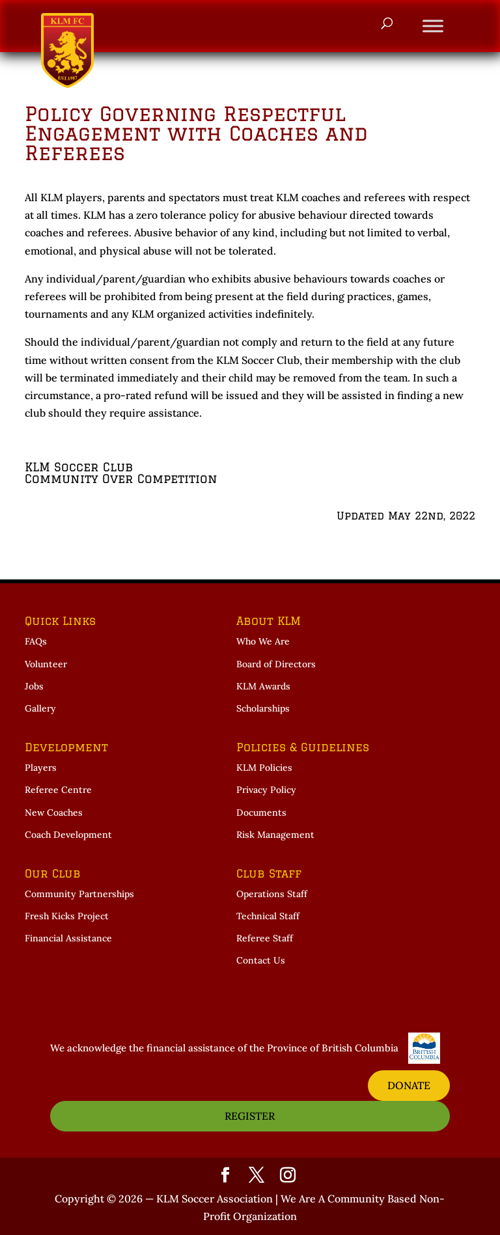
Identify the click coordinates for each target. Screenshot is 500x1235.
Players (41, 767)
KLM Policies (264, 767)
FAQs (36, 641)
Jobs (34, 686)
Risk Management (275, 834)
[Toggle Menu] (433, 26)
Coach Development (68, 834)
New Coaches (54, 812)
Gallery (40, 708)
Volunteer (46, 664)
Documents (261, 812)
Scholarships (263, 708)
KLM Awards (263, 686)
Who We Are (263, 641)
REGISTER (250, 1115)
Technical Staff (267, 916)
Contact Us (260, 960)
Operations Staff (271, 894)
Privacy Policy (266, 790)
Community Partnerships (79, 894)
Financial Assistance (68, 938)
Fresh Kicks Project (67, 916)
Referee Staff (264, 938)
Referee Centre (58, 790)
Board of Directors (276, 664)
